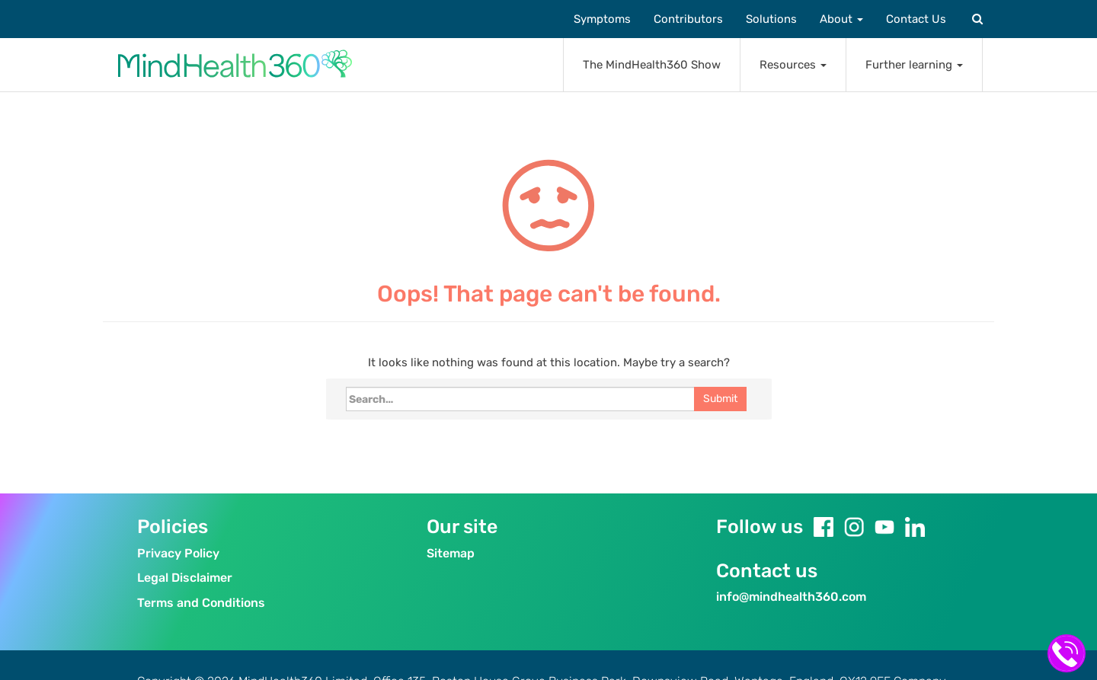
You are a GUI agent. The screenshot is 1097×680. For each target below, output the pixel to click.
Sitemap (451, 553)
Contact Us (916, 19)
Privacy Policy (178, 553)
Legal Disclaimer (184, 577)
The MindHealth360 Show (652, 65)
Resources (793, 65)
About (841, 19)
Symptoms (602, 19)
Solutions (771, 19)
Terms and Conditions (201, 602)
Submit (720, 398)
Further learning (914, 65)
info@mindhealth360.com (791, 596)
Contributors (688, 19)
